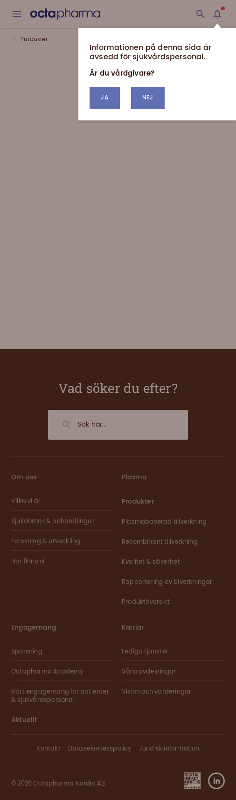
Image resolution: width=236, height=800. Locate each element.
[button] (148, 98)
